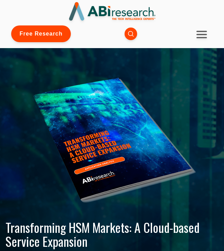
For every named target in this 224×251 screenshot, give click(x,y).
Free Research (41, 34)
